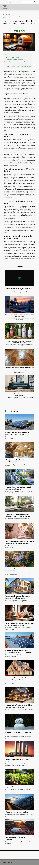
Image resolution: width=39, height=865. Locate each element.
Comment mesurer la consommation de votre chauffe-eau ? (16, 59)
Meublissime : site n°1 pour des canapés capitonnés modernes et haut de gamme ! (19, 394)
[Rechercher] (27, 2)
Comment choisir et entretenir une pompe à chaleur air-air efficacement (18, 488)
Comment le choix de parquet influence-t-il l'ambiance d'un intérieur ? (19, 368)
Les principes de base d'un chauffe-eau (12, 57)
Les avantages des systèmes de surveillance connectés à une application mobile (19, 315)
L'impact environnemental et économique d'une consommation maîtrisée (18, 66)
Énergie (8, 14)
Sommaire (7, 55)
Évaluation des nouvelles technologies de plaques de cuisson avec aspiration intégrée (18, 515)
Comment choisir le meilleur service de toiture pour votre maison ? (19, 288)
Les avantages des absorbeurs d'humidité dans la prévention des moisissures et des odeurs (19, 542)
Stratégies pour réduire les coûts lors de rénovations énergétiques (17, 461)
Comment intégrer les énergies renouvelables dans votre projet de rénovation (18, 706)
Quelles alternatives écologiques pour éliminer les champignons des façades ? (19, 341)
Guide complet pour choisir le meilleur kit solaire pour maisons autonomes (17, 433)
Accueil (4, 14)
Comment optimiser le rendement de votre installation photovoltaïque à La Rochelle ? (18, 651)
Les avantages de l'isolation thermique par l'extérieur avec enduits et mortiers (17, 597)
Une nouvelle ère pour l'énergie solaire (16, 812)
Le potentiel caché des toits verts (15, 787)
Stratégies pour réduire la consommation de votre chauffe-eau (16, 64)
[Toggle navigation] (5, 7)
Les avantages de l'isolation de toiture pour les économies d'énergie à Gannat (19, 679)
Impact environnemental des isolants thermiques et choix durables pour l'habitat (19, 624)
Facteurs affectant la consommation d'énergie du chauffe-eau (16, 61)
